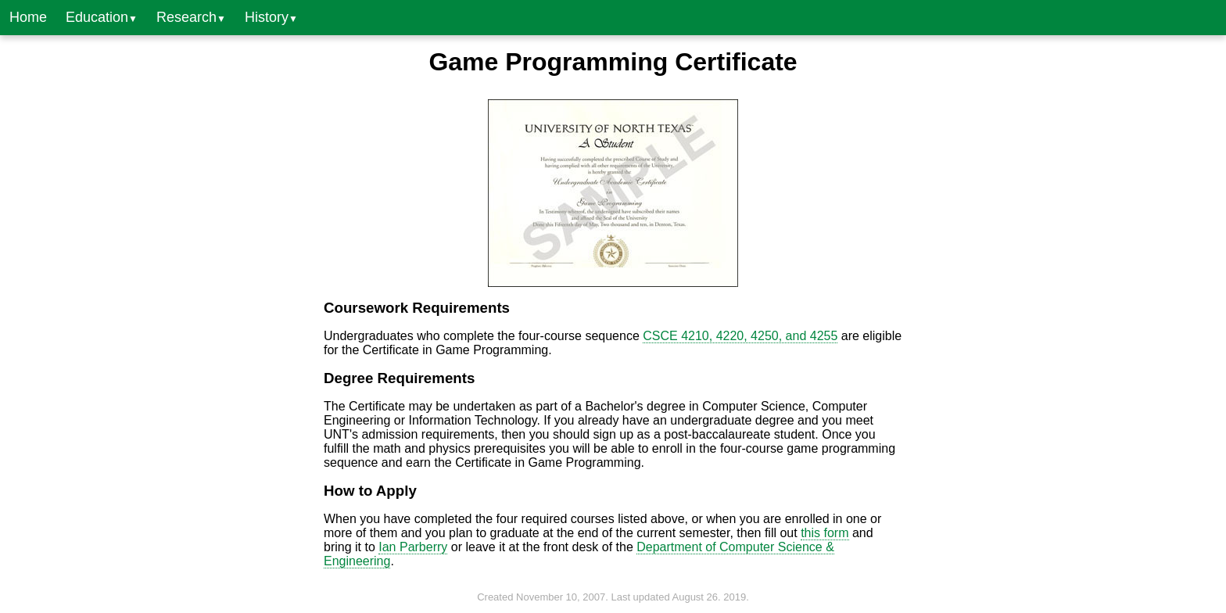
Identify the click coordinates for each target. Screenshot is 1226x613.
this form (824, 533)
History (271, 17)
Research (191, 17)
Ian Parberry (412, 547)
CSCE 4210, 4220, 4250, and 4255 (740, 335)
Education (102, 17)
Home (28, 17)
